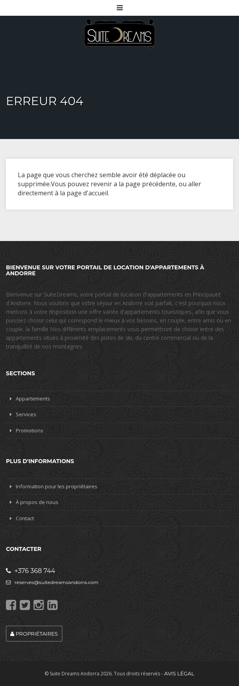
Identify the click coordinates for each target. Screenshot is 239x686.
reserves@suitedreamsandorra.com (52, 582)
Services (26, 414)
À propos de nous (37, 502)
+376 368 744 (30, 571)
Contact (25, 518)
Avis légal (179, 673)
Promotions (29, 430)
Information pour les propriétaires (56, 486)
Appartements (33, 398)
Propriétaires (34, 633)
